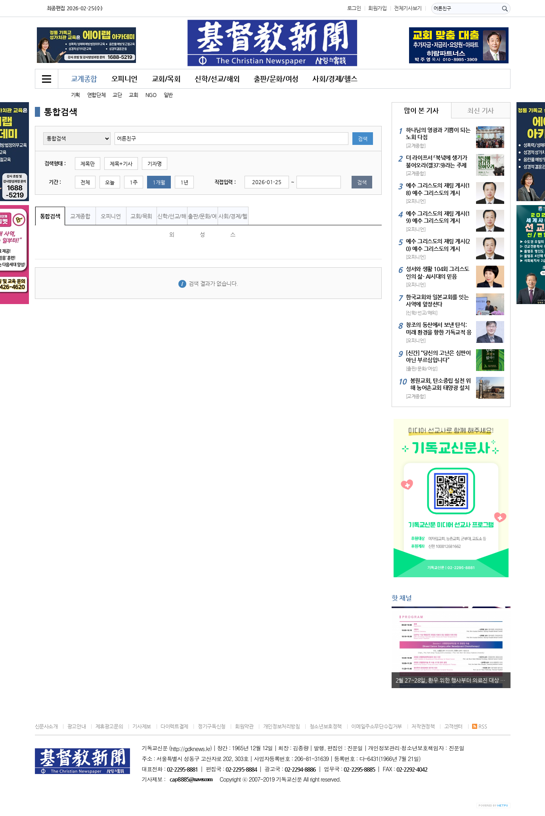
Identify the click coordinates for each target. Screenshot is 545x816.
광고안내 (76, 726)
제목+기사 (121, 164)
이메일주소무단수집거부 (376, 726)
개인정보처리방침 (281, 726)
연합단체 (96, 95)
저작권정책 (422, 726)
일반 (168, 95)
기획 (75, 95)
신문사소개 (46, 726)
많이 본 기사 (421, 110)
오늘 (110, 182)
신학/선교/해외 (217, 78)
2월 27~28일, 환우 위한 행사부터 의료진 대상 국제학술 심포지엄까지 (453, 680)
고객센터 (453, 726)
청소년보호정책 (326, 726)
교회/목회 (166, 78)
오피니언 (124, 78)
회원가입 (377, 8)
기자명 (154, 164)
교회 (133, 95)
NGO (151, 95)
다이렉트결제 (174, 726)
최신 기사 (480, 110)
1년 (184, 182)
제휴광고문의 (109, 726)
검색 (362, 139)
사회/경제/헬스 (334, 78)
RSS (479, 726)
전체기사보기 (408, 8)
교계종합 (84, 78)
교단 (117, 95)
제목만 (87, 164)
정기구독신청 (212, 726)
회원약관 (244, 726)
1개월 (159, 182)
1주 (134, 182)
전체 (85, 182)
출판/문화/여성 (276, 78)
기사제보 (141, 726)
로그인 (354, 8)
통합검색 (50, 216)
